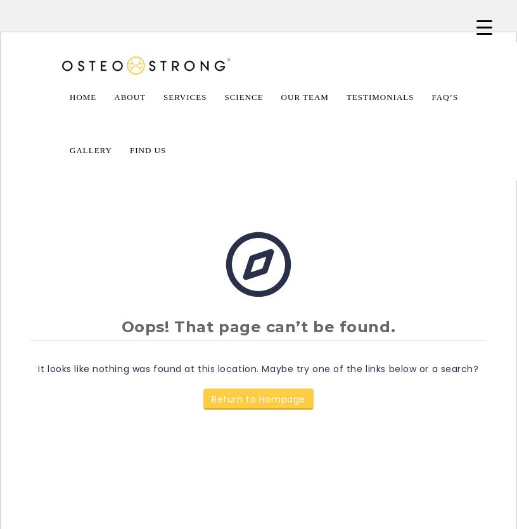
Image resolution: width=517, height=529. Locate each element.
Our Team (305, 97)
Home (83, 97)
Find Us (148, 150)
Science (243, 97)
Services (185, 97)
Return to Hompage (258, 399)
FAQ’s (445, 97)
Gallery (91, 150)
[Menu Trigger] (484, 26)
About (130, 97)
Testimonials (380, 97)
